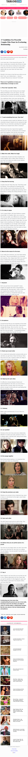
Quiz (4, 8)
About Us (4, 4)
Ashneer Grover (22, 17)
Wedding (3, 17)
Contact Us (23, 4)
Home (14, 752)
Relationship (20, 8)
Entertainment (11, 8)
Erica (26, 49)
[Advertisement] (14, 29)
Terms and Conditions (14, 750)
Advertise (13, 4)
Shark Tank (9, 17)
